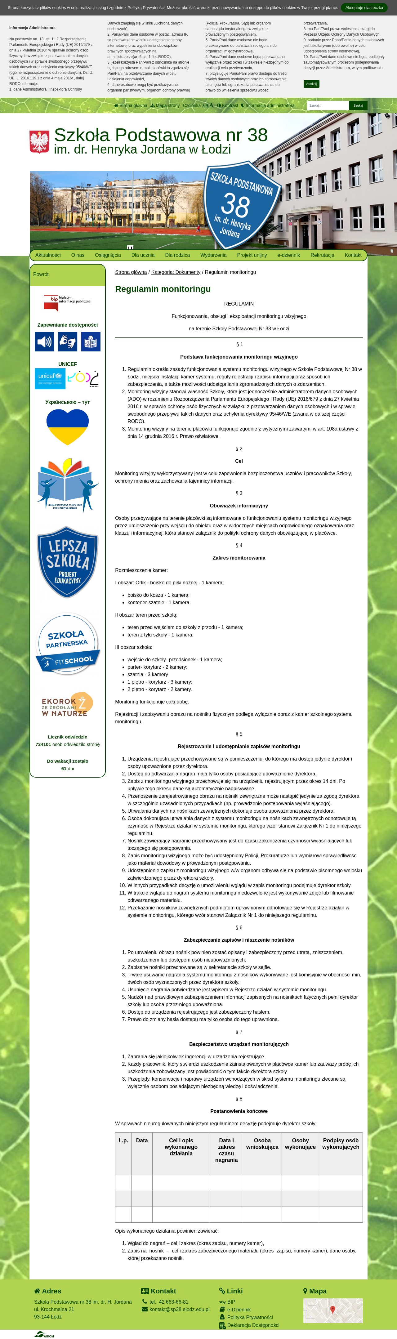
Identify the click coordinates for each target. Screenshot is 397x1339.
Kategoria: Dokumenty (175, 272)
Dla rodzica (177, 255)
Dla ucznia (143, 255)
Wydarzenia (213, 255)
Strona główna (130, 105)
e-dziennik (289, 255)
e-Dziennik (235, 1309)
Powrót (41, 274)
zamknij (311, 84)
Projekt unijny (252, 255)
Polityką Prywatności (145, 7)
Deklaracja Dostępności (249, 1325)
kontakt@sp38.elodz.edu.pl (175, 1309)
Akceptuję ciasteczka (364, 7)
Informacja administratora (268, 105)
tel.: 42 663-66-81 (165, 1302)
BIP (227, 1302)
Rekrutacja (322, 255)
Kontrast (227, 105)
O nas (78, 255)
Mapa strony (165, 105)
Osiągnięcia (108, 255)
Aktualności (48, 255)
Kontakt (353, 255)
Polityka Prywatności (246, 1317)
